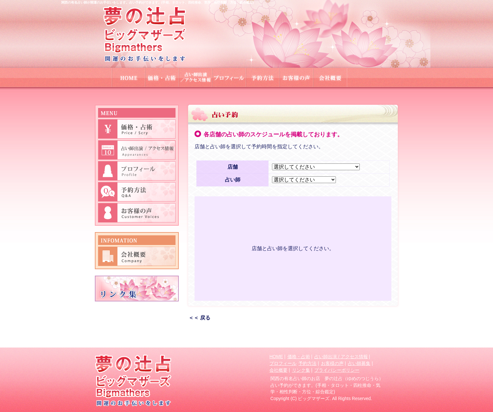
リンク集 (301, 370)
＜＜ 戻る (199, 317)
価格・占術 (298, 356)
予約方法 (307, 363)
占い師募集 (359, 363)
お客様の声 (332, 363)
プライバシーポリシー (336, 370)
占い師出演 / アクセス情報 (341, 356)
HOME (276, 356)
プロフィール (283, 363)
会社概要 (278, 370)
